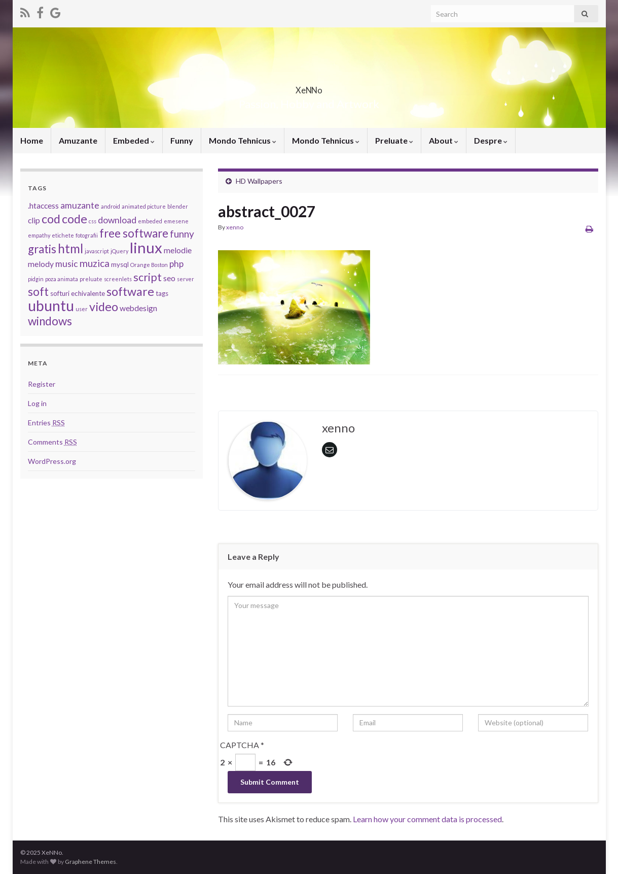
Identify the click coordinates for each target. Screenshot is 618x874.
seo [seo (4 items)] (169, 278)
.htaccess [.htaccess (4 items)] (43, 205)
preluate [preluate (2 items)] (91, 279)
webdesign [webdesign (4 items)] (138, 308)
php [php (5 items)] (176, 263)
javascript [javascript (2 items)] (97, 251)
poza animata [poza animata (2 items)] (61, 279)
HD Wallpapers (259, 181)
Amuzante (78, 140)
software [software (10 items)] (130, 291)
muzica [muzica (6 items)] (95, 263)
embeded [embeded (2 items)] (150, 221)
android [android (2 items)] (110, 206)
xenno (234, 227)
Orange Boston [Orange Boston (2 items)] (149, 264)
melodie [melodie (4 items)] (178, 250)
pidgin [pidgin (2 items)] (36, 279)
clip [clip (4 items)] (34, 220)
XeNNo (309, 87)
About (443, 140)
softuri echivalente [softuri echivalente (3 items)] (77, 293)
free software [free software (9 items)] (133, 233)
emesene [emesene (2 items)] (176, 221)
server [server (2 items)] (185, 279)
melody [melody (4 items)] (41, 263)
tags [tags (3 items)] (162, 293)
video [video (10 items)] (103, 306)
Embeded (134, 140)
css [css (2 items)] (92, 221)
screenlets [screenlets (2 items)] (118, 279)
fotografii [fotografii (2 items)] (87, 235)
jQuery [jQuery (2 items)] (119, 251)
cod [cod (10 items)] (51, 219)
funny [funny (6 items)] (182, 234)
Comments (52, 442)
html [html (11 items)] (70, 248)
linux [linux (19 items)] (146, 247)
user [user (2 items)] (82, 309)
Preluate (394, 140)
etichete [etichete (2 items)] (63, 235)
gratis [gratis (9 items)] (42, 249)
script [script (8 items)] (147, 277)
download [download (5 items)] (117, 220)
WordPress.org (52, 461)
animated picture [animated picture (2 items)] (144, 206)
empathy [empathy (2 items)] (39, 235)
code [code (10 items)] (74, 219)
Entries (46, 422)
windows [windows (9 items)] (50, 321)
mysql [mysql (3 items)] (120, 264)
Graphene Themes (90, 861)
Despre (490, 140)
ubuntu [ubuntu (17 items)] (51, 305)
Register (41, 384)
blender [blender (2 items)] (177, 206)
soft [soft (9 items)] (38, 291)
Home (31, 140)
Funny (181, 140)
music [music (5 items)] (66, 263)
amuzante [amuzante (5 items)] (79, 205)
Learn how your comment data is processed (427, 819)
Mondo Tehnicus (242, 140)
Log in (37, 403)
